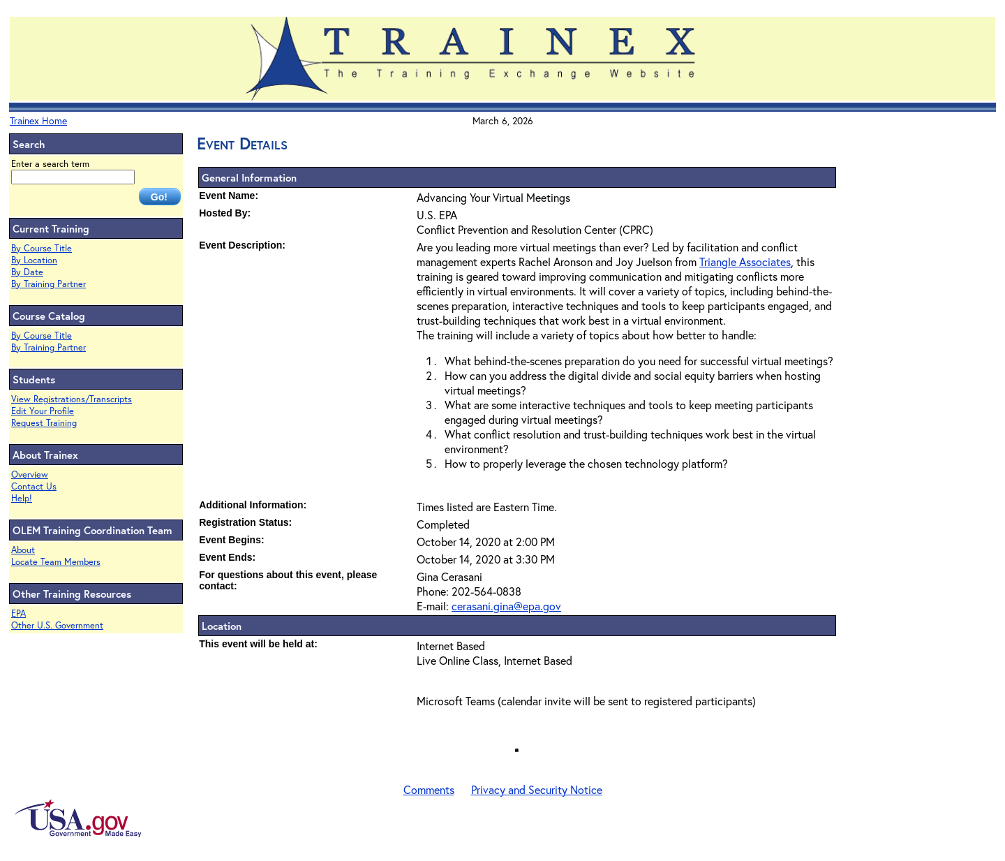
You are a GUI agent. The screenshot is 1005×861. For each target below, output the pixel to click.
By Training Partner (48, 284)
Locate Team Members (55, 562)
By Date (27, 272)
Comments (428, 789)
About (23, 550)
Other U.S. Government (57, 625)
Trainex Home (38, 120)
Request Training (44, 423)
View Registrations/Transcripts (71, 399)
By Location (34, 260)
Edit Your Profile (42, 411)
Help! (21, 498)
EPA (18, 613)
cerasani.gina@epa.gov (506, 605)
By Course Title (41, 248)
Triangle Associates (745, 261)
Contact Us (34, 486)
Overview (29, 474)
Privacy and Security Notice (536, 789)
